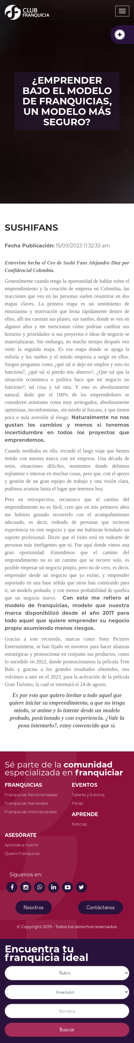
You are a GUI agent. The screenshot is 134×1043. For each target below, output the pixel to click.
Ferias (77, 803)
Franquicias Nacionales (26, 803)
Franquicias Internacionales (31, 811)
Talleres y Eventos (88, 794)
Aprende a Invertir (22, 845)
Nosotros (34, 907)
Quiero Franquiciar (22, 853)
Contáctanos (100, 907)
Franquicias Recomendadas (31, 794)
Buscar (67, 1029)
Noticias (79, 824)
